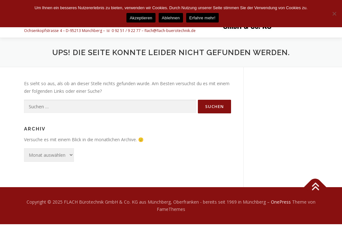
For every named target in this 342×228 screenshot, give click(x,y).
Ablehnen (171, 18)
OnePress (281, 202)
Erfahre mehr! (202, 18)
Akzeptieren (141, 18)
